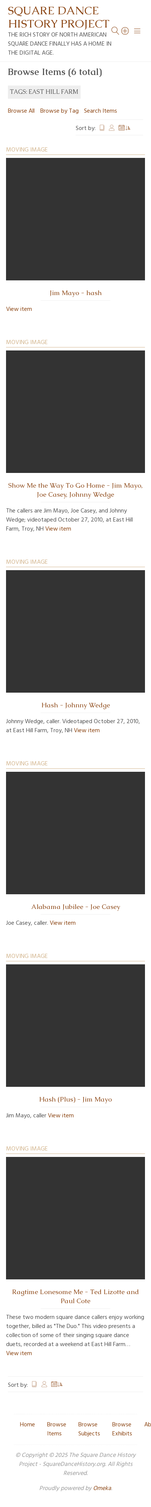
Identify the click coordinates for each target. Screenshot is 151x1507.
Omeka (102, 1488)
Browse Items (56, 1429)
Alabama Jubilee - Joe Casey (75, 907)
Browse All (21, 111)
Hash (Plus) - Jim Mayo (75, 1099)
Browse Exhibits (122, 1429)
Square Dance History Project (59, 17)
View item (19, 309)
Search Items (100, 111)
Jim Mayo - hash (76, 293)
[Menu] (137, 31)
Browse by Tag (59, 111)
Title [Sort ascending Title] (102, 128)
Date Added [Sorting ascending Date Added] (125, 128)
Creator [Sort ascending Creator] (112, 128)
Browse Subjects (89, 1429)
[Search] (125, 31)
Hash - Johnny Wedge (75, 705)
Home (27, 1425)
